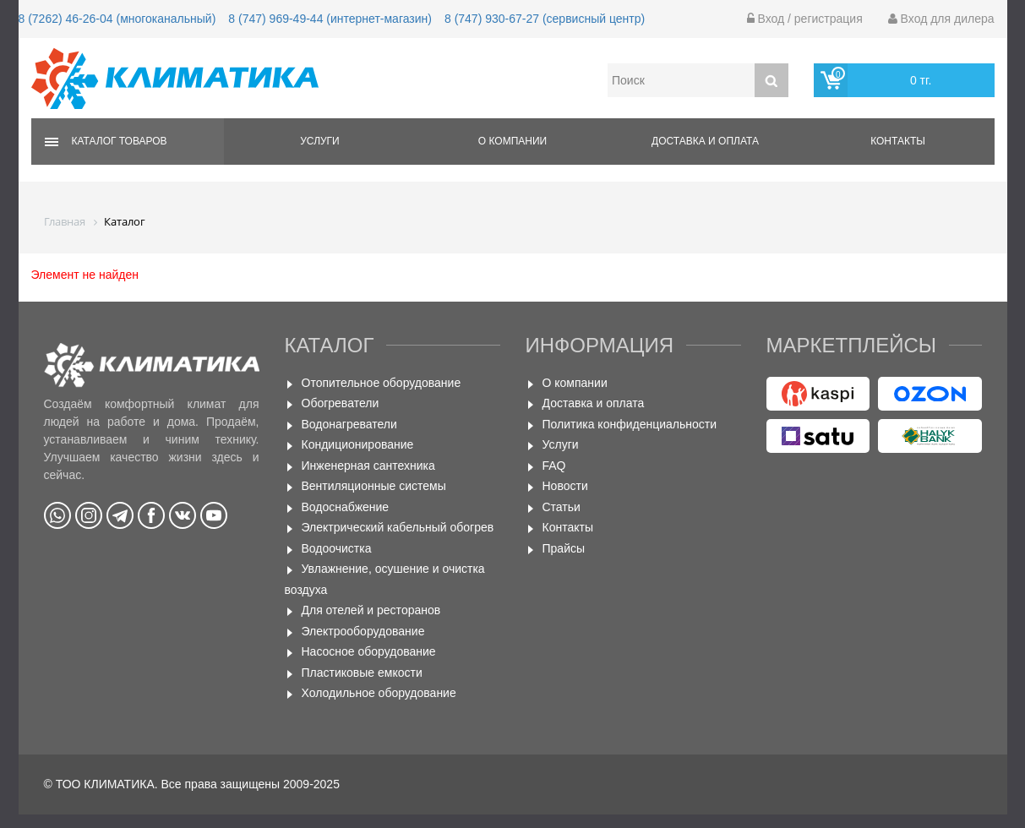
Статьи (561, 507)
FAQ (554, 465)
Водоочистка (337, 548)
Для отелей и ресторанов (371, 610)
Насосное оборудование (369, 651)
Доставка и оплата (705, 141)
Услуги (320, 141)
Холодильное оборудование (379, 693)
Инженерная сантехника (368, 465)
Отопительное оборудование (381, 382)
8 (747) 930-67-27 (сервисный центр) (544, 18)
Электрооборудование (363, 631)
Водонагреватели (349, 424)
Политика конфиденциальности (629, 424)
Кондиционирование (358, 444)
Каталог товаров (119, 141)
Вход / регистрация (805, 18)
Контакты (897, 141)
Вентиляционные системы (374, 486)
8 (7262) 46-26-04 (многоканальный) (117, 18)
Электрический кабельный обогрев (398, 527)
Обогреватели (340, 403)
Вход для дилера (941, 18)
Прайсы (564, 548)
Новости (565, 486)
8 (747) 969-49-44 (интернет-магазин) (330, 18)
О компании (512, 141)
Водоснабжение (346, 507)
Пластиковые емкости (362, 672)
